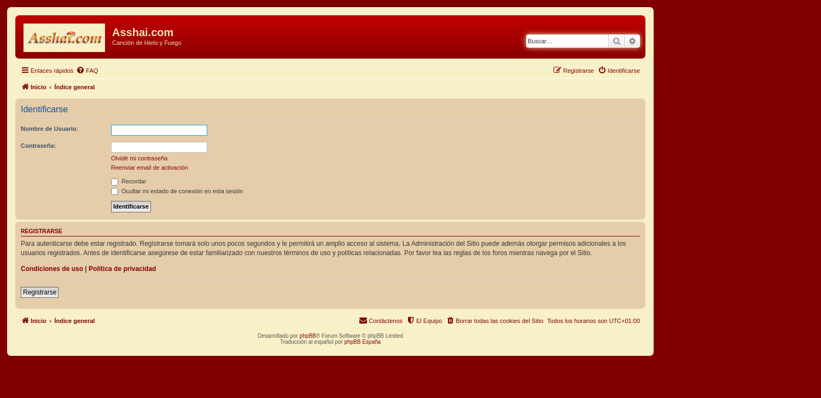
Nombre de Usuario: (49, 128)
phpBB (308, 336)
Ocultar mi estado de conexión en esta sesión (177, 191)
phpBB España (362, 342)
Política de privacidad (122, 269)
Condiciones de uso (52, 269)
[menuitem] (87, 70)
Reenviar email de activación (149, 167)
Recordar (128, 181)
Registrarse (39, 292)
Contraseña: (38, 145)
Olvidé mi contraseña (139, 158)
